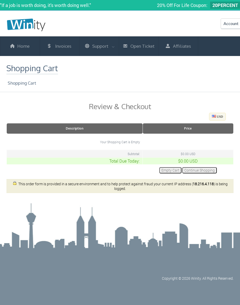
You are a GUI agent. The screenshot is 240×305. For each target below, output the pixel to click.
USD (217, 116)
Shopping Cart (22, 83)
